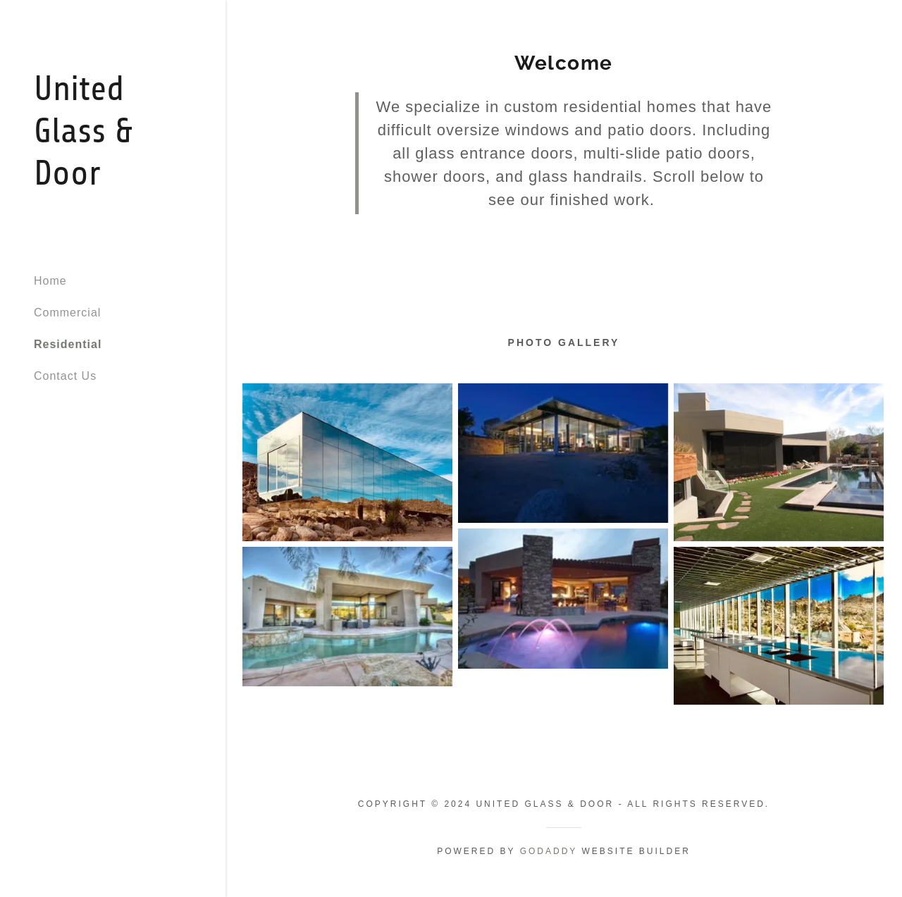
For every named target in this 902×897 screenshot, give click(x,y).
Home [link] (50, 281)
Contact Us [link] (65, 376)
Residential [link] (67, 344)
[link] (113, 181)
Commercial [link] (67, 312)
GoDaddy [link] (548, 851)
